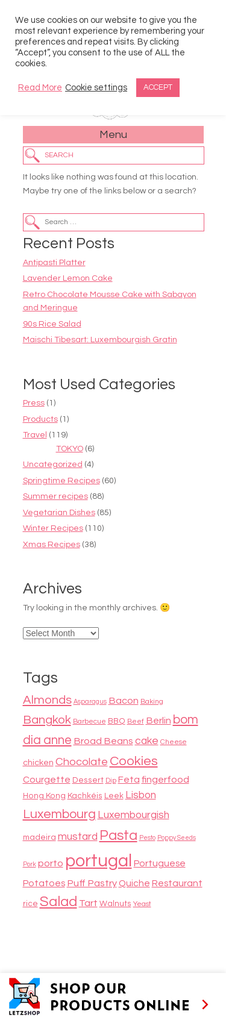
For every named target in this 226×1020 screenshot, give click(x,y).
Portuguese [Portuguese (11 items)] (160, 863)
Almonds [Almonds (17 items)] (47, 699)
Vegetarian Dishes (59, 512)
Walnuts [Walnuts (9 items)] (115, 904)
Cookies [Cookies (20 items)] (134, 761)
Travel (35, 435)
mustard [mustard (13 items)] (78, 836)
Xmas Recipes (51, 544)
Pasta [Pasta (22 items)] (118, 835)
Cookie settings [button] (96, 87)
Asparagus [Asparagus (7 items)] (90, 701)
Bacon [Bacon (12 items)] (123, 701)
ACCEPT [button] (157, 87)
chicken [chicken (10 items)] (38, 762)
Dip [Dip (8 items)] (110, 780)
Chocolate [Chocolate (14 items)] (81, 762)
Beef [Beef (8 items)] (135, 721)
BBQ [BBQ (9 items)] (116, 721)
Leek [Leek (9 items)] (114, 796)
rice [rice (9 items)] (30, 904)
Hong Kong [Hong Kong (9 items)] (44, 796)
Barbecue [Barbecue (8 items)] (89, 721)
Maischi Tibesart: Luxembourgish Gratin (100, 340)
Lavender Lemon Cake (68, 278)
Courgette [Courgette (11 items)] (47, 779)
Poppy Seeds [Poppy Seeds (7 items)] (176, 837)
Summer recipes (55, 496)
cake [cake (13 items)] (147, 741)
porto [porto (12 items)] (50, 863)
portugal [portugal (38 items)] (98, 861)
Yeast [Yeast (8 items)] (142, 904)
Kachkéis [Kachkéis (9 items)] (84, 796)
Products (40, 419)
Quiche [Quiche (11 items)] (134, 883)
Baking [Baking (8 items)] (151, 702)
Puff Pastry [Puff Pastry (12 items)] (92, 883)
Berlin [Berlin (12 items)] (158, 720)
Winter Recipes (53, 528)
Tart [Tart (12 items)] (88, 903)
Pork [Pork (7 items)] (29, 864)
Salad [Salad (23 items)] (58, 902)
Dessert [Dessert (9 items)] (88, 780)
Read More (40, 87)
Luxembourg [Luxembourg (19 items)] (59, 814)
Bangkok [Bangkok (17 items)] (47, 719)
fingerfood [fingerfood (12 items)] (165, 779)
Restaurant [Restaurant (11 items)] (177, 883)
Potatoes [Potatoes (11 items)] (44, 883)
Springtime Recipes (61, 481)
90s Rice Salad (52, 324)
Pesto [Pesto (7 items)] (147, 837)
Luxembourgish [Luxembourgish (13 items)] (133, 815)
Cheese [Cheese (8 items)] (173, 742)
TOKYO (69, 449)
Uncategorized (53, 464)
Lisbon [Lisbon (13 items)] (140, 795)
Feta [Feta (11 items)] (129, 779)
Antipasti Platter (54, 262)
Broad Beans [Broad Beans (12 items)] (103, 741)
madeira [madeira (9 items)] (39, 837)
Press (34, 403)
